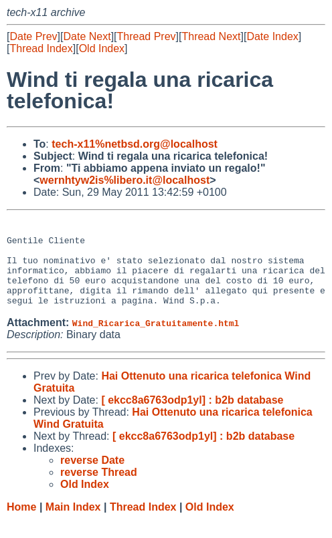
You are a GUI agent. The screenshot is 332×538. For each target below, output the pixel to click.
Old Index (101, 48)
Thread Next (210, 36)
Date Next (86, 36)
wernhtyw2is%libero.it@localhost (124, 180)
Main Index (73, 525)
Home (21, 525)
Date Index (272, 36)
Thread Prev (146, 36)
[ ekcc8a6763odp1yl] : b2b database (192, 418)
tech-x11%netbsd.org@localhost (135, 144)
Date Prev (33, 36)
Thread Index (40, 48)
